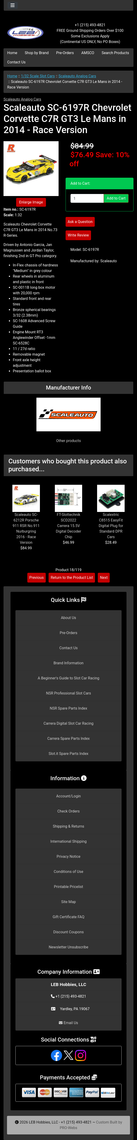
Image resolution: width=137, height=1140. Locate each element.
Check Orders (68, 811)
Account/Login (68, 796)
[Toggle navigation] (12, 5)
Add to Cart (116, 198)
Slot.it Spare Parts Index (68, 753)
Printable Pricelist (68, 886)
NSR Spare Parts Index (68, 708)
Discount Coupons (68, 932)
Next (104, 577)
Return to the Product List (72, 577)
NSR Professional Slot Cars (68, 693)
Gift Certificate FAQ (68, 917)
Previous (36, 577)
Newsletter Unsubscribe (68, 947)
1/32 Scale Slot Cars (38, 76)
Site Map (68, 902)
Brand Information (68, 663)
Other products (68, 441)
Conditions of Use (68, 871)
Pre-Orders (65, 53)
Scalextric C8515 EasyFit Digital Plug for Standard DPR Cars (111, 525)
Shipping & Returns (68, 826)
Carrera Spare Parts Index (68, 738)
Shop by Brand (37, 53)
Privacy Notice (68, 856)
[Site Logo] (25, 30)
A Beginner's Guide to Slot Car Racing (68, 678)
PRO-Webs (68, 1128)
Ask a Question (80, 221)
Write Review (78, 235)
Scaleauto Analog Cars (77, 76)
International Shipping (68, 841)
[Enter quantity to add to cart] (87, 198)
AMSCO (87, 53)
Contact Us (16, 62)
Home (12, 53)
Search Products (115, 53)
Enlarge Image (31, 202)
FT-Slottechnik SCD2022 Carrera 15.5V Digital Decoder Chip (68, 525)
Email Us (68, 1023)
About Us (68, 618)
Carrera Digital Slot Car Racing (68, 723)
